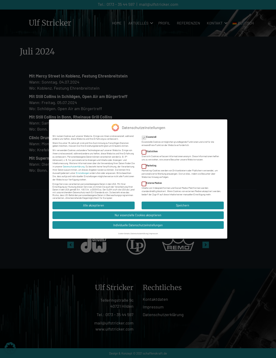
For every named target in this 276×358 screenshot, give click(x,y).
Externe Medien (153, 181)
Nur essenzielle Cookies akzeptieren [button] (138, 214)
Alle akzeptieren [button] (93, 204)
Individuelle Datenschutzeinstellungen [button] (138, 224)
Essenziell (150, 135)
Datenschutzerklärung (73, 165)
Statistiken (151, 150)
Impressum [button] (153, 232)
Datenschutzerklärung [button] (139, 232)
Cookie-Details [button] (124, 232)
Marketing (150, 164)
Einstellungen (82, 171)
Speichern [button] (182, 204)
